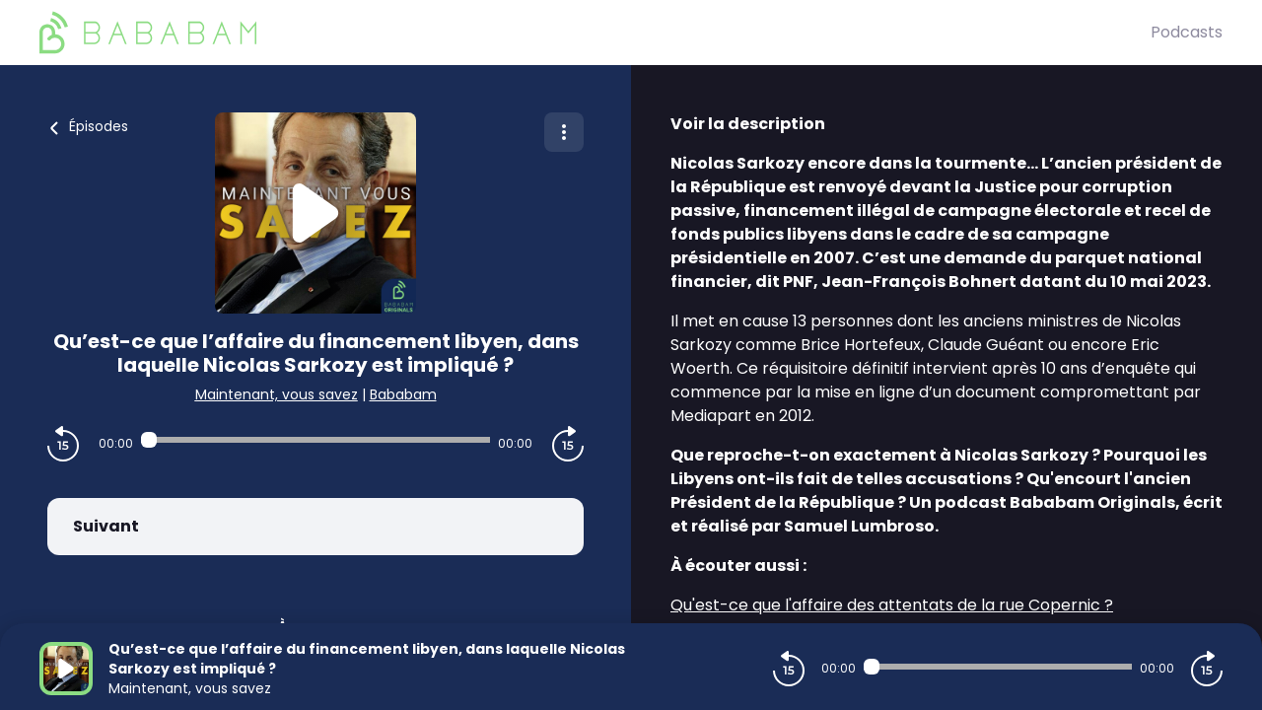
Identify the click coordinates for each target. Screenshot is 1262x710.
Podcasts (1187, 32)
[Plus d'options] (564, 132)
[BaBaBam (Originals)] (595, 32)
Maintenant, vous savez (276, 394)
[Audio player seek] (315, 440)
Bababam (403, 394)
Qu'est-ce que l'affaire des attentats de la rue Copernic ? (891, 605)
